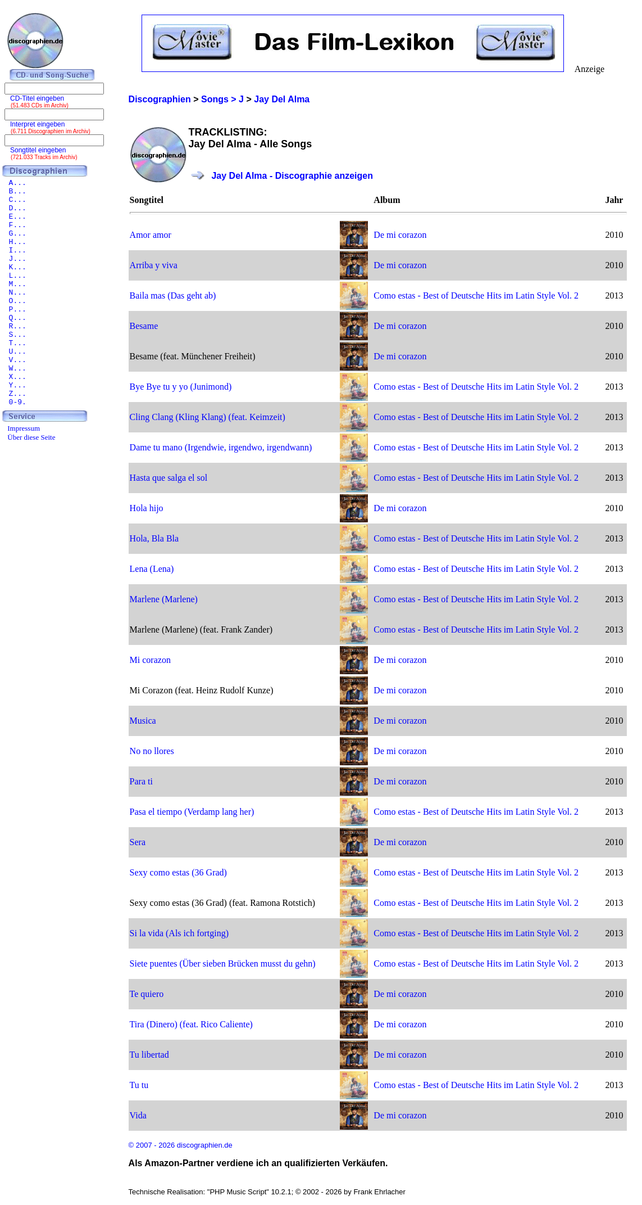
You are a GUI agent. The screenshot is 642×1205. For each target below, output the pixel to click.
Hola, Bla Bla (154, 538)
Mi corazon (150, 660)
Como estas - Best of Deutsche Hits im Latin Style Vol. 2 (476, 295)
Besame (144, 326)
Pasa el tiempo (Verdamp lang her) (192, 811)
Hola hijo (146, 508)
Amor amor (150, 235)
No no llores (152, 751)
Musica (143, 720)
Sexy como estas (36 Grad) (178, 872)
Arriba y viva (153, 265)
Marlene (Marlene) (164, 599)
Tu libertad (149, 1054)
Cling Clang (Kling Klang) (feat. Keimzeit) (207, 417)
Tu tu (139, 1085)
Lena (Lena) (152, 569)
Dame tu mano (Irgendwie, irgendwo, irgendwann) (221, 447)
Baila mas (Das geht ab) (173, 295)
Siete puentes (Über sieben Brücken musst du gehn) (223, 963)
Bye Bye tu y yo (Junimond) (181, 386)
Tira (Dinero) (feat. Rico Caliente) (191, 1024)
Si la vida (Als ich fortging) (179, 933)
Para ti (141, 781)
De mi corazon (400, 235)
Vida (138, 1115)
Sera (137, 842)
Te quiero (147, 994)
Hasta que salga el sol (169, 477)
